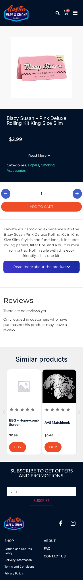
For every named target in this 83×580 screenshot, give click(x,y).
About (50, 541)
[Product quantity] (41, 193)
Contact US (55, 556)
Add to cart (41, 206)
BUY (29, 447)
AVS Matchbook (68, 422)
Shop (9, 541)
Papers (33, 165)
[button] (57, 13)
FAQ (47, 548)
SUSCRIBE (41, 501)
